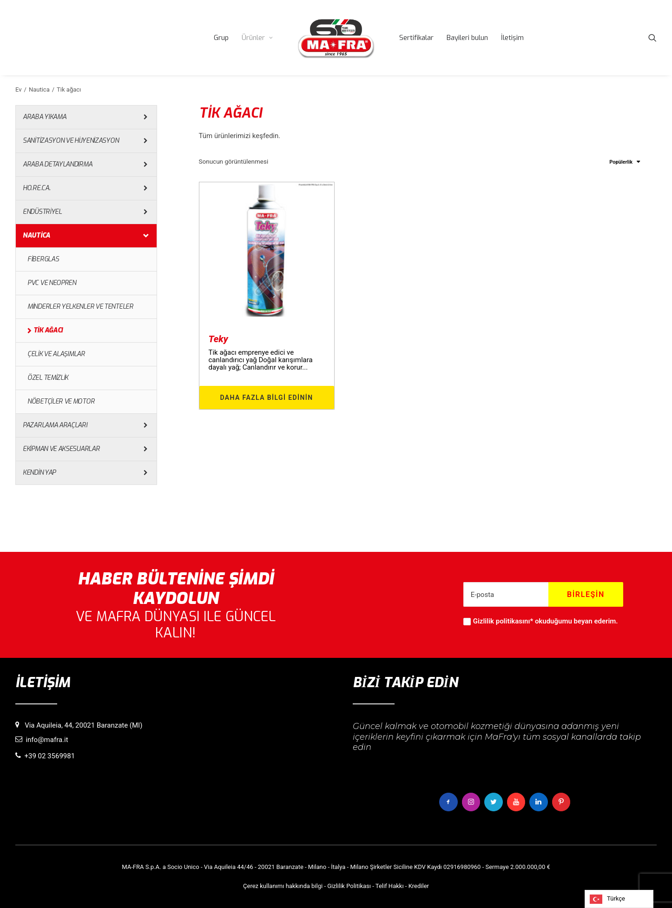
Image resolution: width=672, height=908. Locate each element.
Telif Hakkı (390, 885)
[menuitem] (221, 37)
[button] (652, 37)
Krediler (418, 885)
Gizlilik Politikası (349, 885)
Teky (218, 339)
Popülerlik (620, 162)
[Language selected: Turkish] (619, 899)
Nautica (39, 89)
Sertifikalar (416, 37)
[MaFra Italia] (336, 38)
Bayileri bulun (467, 37)
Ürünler (257, 37)
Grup (221, 37)
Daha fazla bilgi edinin (266, 397)
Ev (18, 89)
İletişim (512, 37)
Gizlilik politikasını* (503, 621)
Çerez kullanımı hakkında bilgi (283, 885)
